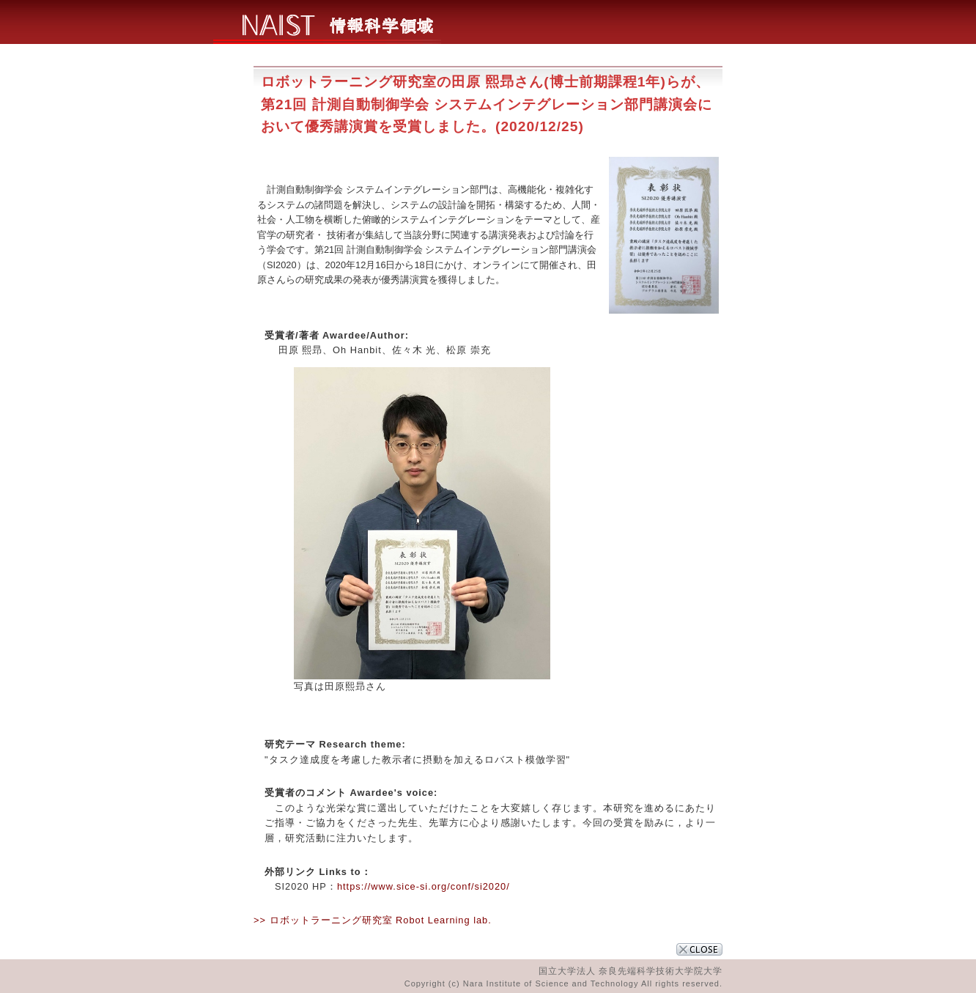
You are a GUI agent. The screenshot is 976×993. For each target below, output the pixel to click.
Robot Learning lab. (444, 920)
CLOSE (699, 949)
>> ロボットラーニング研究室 (323, 920)
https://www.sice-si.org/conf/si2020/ (423, 886)
